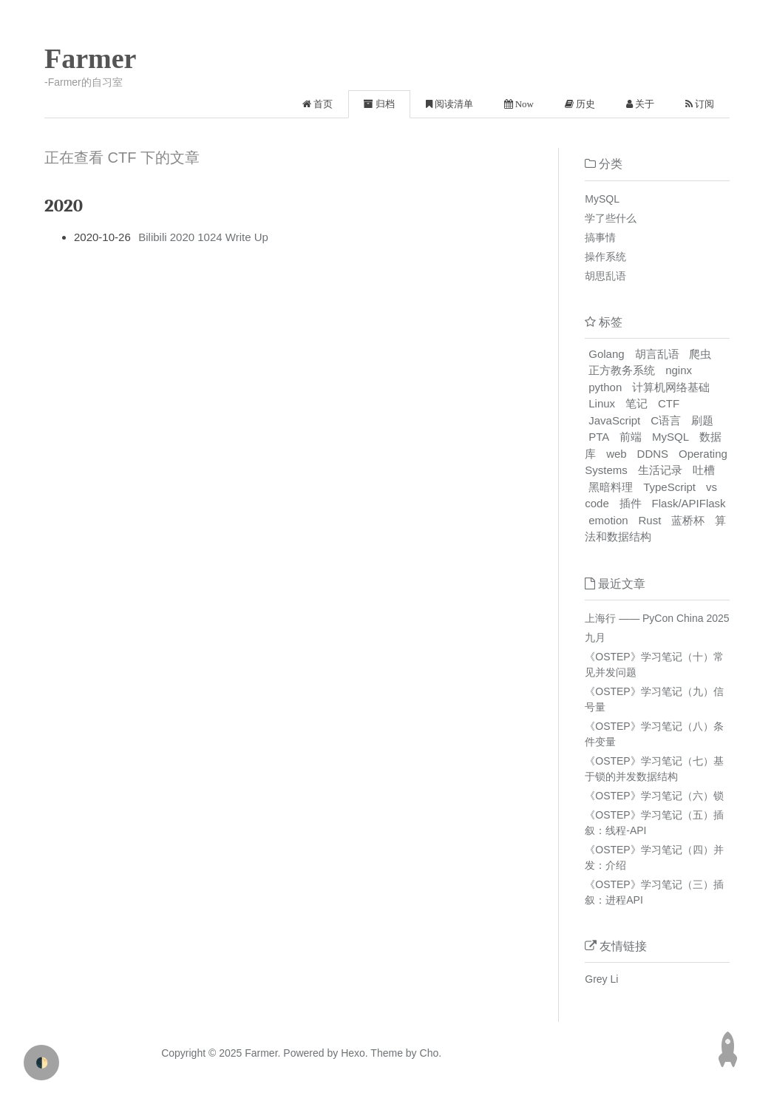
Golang (606, 354)
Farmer (90, 58)
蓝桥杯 (688, 520)
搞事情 (600, 237)
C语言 (666, 420)
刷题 (702, 420)
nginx (678, 370)
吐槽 (704, 470)
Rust (650, 520)
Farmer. (262, 1053)
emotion (608, 520)
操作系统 (605, 257)
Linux (601, 403)
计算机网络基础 (671, 387)
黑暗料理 (610, 487)
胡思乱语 (605, 276)
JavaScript (614, 420)
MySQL (602, 199)
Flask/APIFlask (689, 503)
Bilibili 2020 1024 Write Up (203, 237)
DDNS (653, 453)
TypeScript (669, 487)
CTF (668, 403)
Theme (385, 1053)
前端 (630, 436)
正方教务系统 (621, 370)
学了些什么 (610, 218)
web (616, 453)
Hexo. (352, 1053)
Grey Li (601, 979)
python (605, 387)
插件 (630, 503)
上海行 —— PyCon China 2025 (657, 618)
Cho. (429, 1053)
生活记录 (660, 470)
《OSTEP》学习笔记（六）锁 (654, 796)
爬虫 (700, 354)
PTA (598, 436)
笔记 (636, 403)
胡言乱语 (657, 354)
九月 (595, 637)
